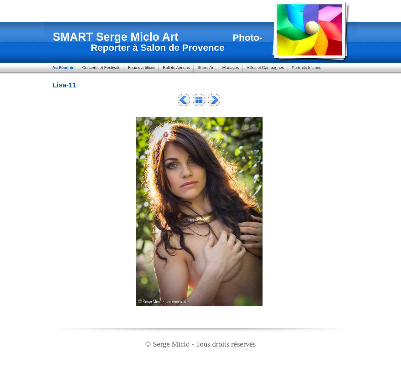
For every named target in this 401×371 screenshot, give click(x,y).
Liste (199, 100)
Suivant (214, 100)
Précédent (184, 100)
